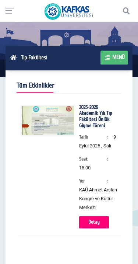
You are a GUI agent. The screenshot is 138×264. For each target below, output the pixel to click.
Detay (94, 222)
